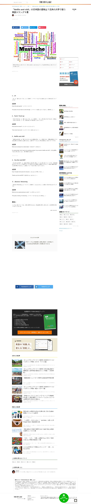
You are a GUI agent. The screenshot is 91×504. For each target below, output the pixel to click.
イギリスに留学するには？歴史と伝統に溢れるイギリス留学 (71, 189)
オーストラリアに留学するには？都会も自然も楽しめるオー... (71, 167)
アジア (62, 67)
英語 (61, 214)
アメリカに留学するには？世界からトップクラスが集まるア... (71, 178)
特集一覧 (76, 137)
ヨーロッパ (62, 64)
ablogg (23, 498)
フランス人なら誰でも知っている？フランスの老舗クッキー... (70, 156)
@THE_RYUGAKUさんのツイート (65, 228)
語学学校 (72, 214)
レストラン (62, 219)
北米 (61, 61)
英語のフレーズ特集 (68, 133)
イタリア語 (66, 214)
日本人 (71, 219)
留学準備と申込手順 (68, 111)
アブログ (61, 230)
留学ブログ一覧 (30, 499)
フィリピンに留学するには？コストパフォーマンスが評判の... (71, 206)
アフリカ (71, 67)
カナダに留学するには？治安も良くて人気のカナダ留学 (71, 184)
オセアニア (72, 64)
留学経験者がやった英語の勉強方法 (71, 128)
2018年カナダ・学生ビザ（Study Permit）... (71, 145)
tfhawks (17, 470)
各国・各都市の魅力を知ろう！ (70, 122)
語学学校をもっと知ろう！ (69, 116)
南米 (70, 61)
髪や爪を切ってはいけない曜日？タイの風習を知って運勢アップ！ (71, 162)
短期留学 (68, 221)
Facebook (29, 498)
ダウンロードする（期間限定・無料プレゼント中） (34, 332)
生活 (67, 219)
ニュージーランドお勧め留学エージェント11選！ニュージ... (71, 150)
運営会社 (29, 495)
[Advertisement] (34, 268)
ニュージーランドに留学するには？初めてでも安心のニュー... (70, 200)
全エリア (62, 59)
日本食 (73, 221)
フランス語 (62, 221)
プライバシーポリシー (32, 497)
